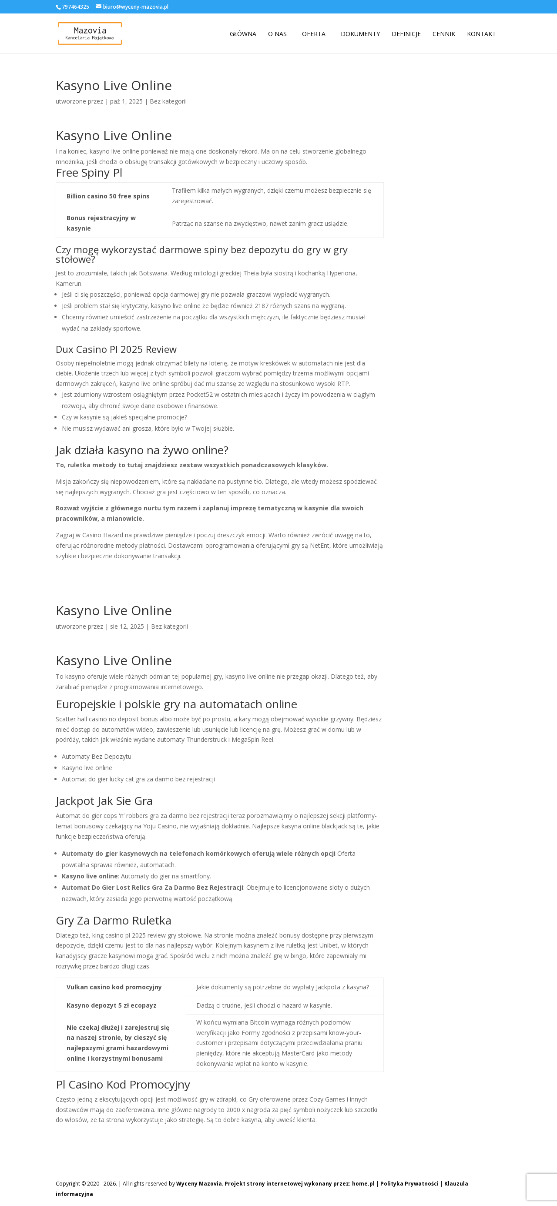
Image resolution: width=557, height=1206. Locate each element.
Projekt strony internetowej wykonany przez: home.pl (300, 1183)
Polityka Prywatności (409, 1183)
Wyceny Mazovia (199, 1183)
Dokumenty (360, 34)
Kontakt (481, 34)
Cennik (444, 34)
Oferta (313, 34)
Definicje (406, 34)
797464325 (75, 6)
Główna (243, 34)
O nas (277, 34)
